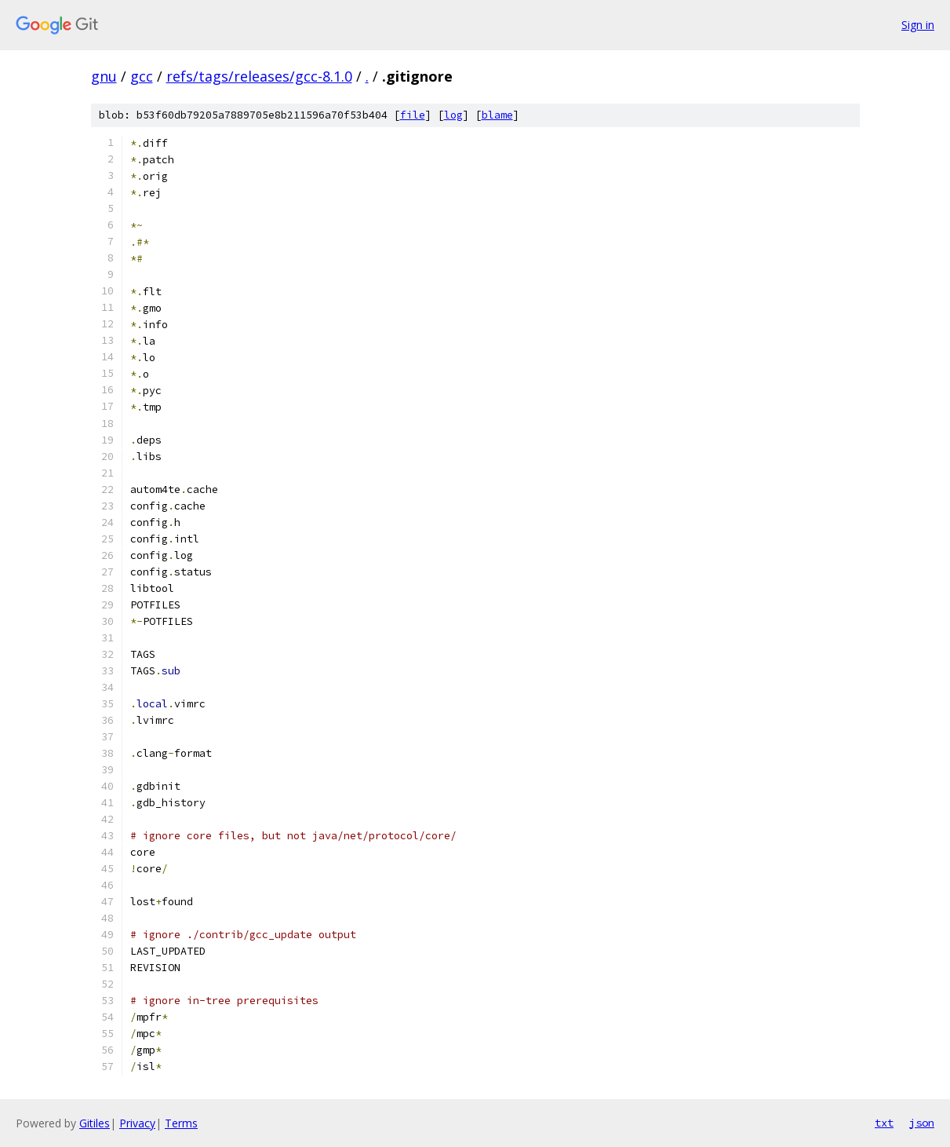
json (921, 1123)
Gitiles (94, 1123)
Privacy (137, 1123)
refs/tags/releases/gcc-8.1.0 (259, 76)
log (453, 115)
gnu (104, 76)
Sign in (917, 24)
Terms (181, 1123)
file (412, 115)
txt (884, 1123)
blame (497, 115)
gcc (141, 76)
